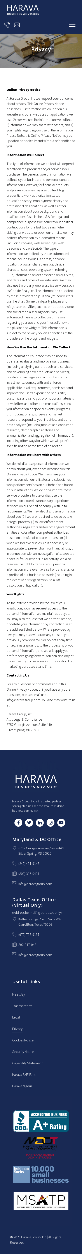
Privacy (17, 1028)
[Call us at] (7, 25)
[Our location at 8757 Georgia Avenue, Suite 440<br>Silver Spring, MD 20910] (41, 851)
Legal (16, 1017)
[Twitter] (29, 823)
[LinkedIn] (40, 823)
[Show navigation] (72, 24)
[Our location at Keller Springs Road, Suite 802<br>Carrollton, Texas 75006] (39, 922)
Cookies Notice (23, 1040)
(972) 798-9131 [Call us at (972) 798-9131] (28, 934)
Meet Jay (18, 994)
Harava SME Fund (24, 1074)
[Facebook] (18, 823)
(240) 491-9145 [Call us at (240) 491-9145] (28, 863)
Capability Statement (27, 1063)
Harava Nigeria (22, 1086)
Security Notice (23, 1051)
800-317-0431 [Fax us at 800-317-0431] (28, 944)
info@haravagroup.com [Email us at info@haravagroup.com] (35, 884)
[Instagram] (50, 823)
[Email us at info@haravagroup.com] (17, 25)
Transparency (22, 1006)
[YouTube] (61, 823)
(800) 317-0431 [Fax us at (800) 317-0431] (28, 873)
